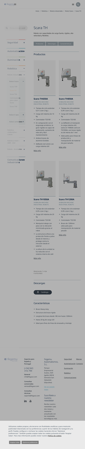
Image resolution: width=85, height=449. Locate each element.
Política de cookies (54, 436)
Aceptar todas (14, 442)
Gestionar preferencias (30, 442)
